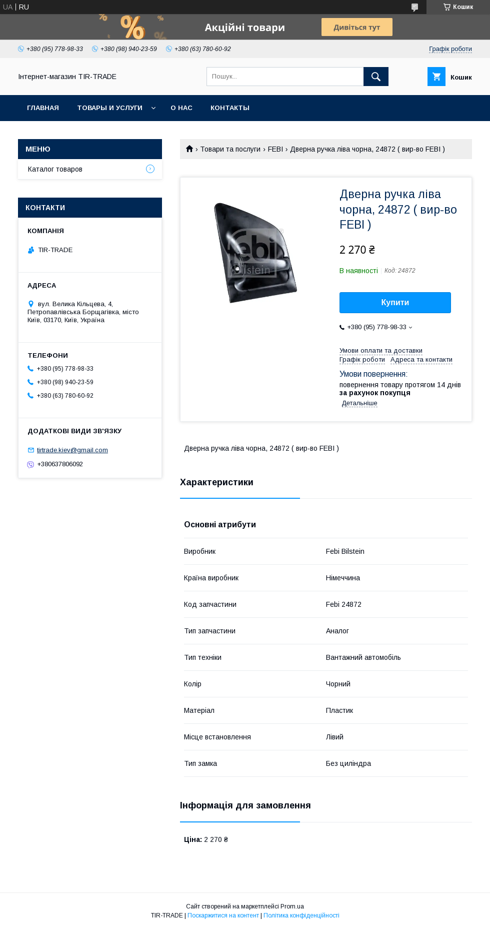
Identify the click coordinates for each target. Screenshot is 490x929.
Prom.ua (292, 906)
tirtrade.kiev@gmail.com (72, 450)
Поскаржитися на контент (223, 915)
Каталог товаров (55, 169)
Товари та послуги (230, 149)
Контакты (230, 108)
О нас (181, 108)
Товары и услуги (109, 108)
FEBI (275, 149)
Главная (43, 108)
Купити (396, 302)
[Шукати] (376, 76)
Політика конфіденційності (302, 915)
